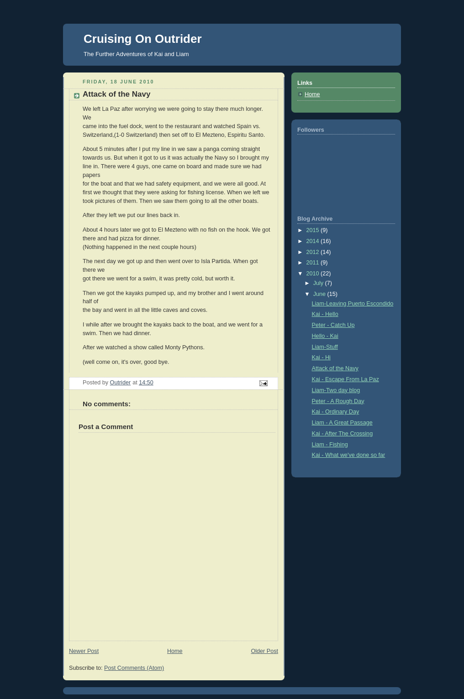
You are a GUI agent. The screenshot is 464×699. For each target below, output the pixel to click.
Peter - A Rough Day (338, 401)
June (320, 294)
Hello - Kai (325, 336)
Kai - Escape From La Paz (345, 379)
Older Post (264, 651)
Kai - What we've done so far (348, 455)
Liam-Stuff (325, 347)
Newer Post (84, 651)
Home (175, 651)
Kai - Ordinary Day (335, 412)
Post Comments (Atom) (134, 668)
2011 (313, 262)
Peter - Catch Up (333, 325)
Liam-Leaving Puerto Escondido (353, 303)
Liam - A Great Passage (342, 422)
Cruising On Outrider (143, 39)
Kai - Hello (325, 314)
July (319, 283)
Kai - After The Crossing (342, 433)
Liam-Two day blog (336, 390)
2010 (313, 273)
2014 (313, 241)
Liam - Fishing (330, 444)
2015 (313, 230)
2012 (313, 252)
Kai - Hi (321, 357)
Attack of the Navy (335, 368)
